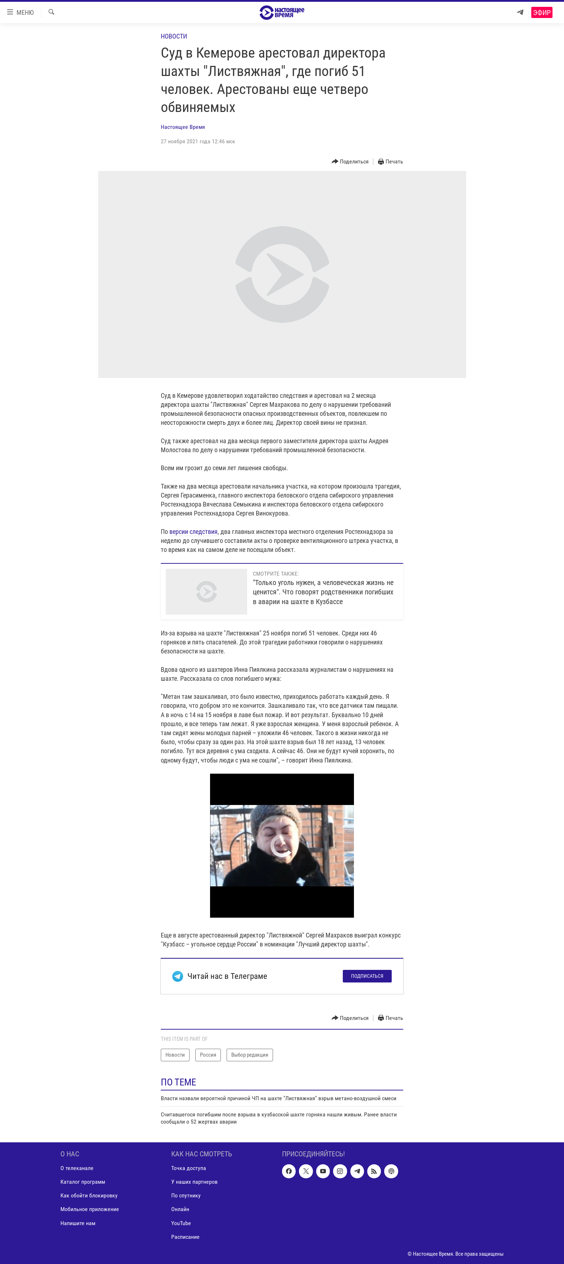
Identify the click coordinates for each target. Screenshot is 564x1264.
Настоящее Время (183, 126)
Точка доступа (188, 1168)
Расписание (185, 1236)
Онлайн (180, 1209)
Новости (174, 36)
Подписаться (367, 976)
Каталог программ (82, 1181)
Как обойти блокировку (89, 1195)
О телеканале (77, 1168)
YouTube (181, 1222)
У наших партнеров (194, 1181)
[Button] (350, 162)
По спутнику (186, 1195)
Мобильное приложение (89, 1209)
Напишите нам (77, 1222)
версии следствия (193, 531)
